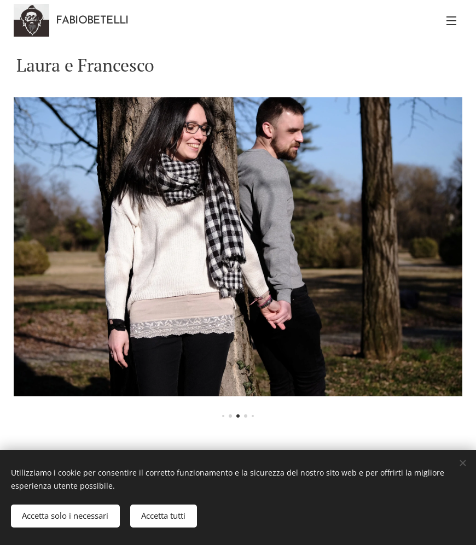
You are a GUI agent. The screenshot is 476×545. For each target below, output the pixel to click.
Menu (451, 20)
